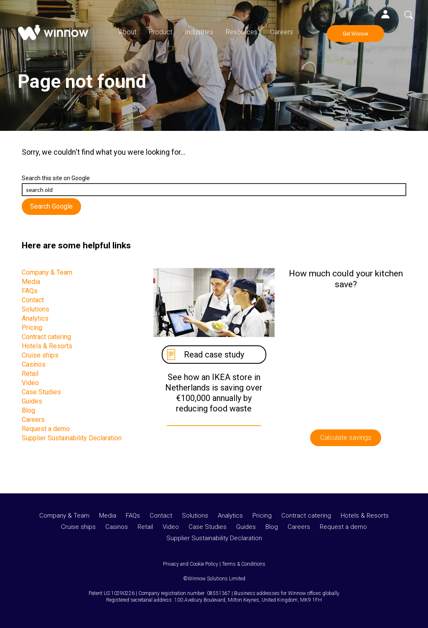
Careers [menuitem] (281, 32)
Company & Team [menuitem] (47, 272)
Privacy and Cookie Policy (190, 564)
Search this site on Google (56, 178)
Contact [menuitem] (33, 300)
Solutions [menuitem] (35, 309)
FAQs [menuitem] (30, 291)
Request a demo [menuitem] (46, 429)
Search (408, 14)
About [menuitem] (127, 32)
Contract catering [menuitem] (46, 337)
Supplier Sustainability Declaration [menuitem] (72, 438)
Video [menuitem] (30, 383)
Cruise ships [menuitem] (40, 355)
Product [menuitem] (160, 32)
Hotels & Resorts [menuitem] (47, 346)
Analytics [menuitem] (35, 318)
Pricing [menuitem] (32, 328)
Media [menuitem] (31, 282)
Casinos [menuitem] (34, 364)
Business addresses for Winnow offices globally (286, 593)
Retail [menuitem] (30, 374)
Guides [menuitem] (32, 401)
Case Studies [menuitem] (41, 392)
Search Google (51, 206)
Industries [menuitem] (199, 32)
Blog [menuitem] (28, 410)
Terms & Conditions (243, 564)
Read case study (214, 355)
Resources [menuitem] (241, 32)
